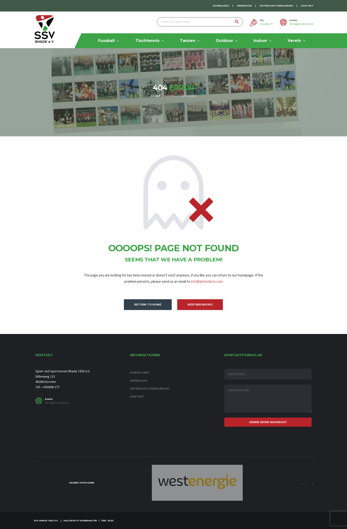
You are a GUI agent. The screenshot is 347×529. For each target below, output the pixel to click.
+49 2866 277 (266, 24)
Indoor (260, 40)
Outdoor (224, 40)
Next (312, 484)
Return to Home (147, 304)
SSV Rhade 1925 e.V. (46, 520)
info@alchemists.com (207, 281)
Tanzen (187, 40)
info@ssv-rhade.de (302, 24)
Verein (294, 40)
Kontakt (307, 5)
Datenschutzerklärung (276, 5)
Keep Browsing (200, 304)
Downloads (221, 5)
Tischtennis (147, 40)
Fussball (106, 40)
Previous (304, 484)
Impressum (244, 5)
